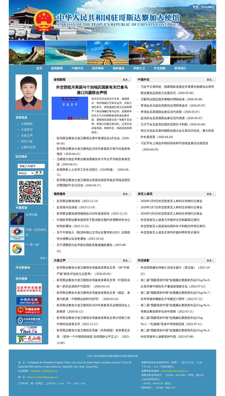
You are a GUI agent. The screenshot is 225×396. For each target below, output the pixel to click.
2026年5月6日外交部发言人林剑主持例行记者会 (171, 213)
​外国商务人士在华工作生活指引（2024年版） (86, 169)
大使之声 (27, 135)
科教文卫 (139, 68)
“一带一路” (33, 244)
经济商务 (98, 68)
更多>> (44, 258)
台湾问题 (31, 214)
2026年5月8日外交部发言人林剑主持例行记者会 (171, 201)
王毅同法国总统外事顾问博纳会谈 (163, 99)
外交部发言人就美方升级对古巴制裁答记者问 (170, 219)
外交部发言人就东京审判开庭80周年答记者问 (170, 232)
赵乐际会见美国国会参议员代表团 (163, 118)
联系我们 (180, 68)
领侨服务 (118, 68)
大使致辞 (27, 123)
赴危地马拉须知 (67, 207)
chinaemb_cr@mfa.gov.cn (44, 370)
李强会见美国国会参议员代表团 (161, 111)
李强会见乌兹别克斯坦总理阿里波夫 (164, 105)
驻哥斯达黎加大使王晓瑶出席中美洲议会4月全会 (88, 138)
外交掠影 (160, 68)
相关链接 (21, 278)
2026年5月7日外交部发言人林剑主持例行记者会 (171, 207)
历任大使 (27, 141)
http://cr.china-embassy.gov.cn (42, 377)
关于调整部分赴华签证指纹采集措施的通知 (84, 245)
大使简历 (27, 129)
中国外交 (77, 68)
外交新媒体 (23, 267)
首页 (39, 68)
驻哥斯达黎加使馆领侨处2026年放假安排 (83, 213)
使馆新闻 (57, 68)
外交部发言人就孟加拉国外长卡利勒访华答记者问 (173, 226)
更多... (126, 79)
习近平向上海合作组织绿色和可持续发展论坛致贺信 (174, 143)
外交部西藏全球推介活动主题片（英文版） (168, 267)
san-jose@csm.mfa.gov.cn (174, 370)
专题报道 (21, 207)
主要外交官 (28, 147)
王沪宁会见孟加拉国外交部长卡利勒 (164, 124)
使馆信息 (21, 117)
